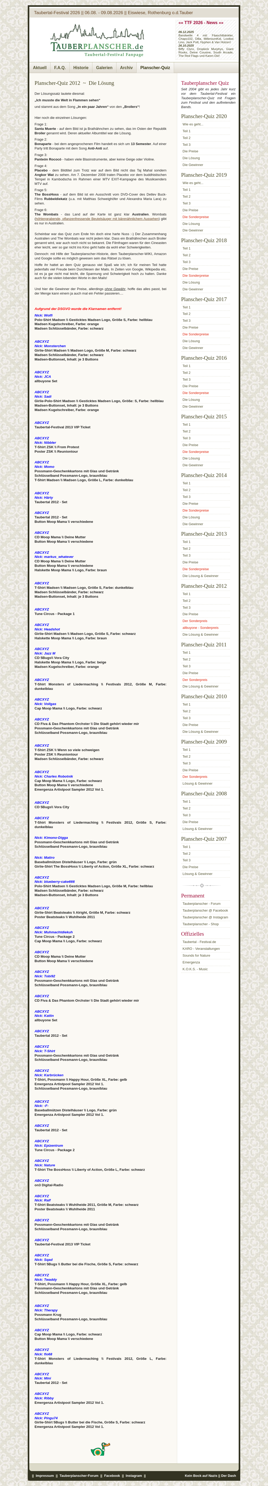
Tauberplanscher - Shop (201, 924)
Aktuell (40, 67)
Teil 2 (187, 138)
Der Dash (228, 1476)
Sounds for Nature (196, 955)
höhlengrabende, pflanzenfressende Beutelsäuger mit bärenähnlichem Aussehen (97, 219)
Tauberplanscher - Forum (202, 904)
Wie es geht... (193, 124)
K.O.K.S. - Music (195, 969)
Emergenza (191, 962)
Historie (80, 67)
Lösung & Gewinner (198, 783)
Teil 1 (187, 131)
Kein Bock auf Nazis (201, 1476)
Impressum (45, 1476)
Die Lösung (191, 158)
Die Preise (190, 151)
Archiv (126, 67)
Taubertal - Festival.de (199, 942)
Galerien (104, 67)
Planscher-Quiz (155, 67)
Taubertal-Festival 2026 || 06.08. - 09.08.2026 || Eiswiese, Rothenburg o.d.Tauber (113, 12)
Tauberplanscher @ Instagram (205, 917)
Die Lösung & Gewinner (201, 576)
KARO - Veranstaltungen (201, 949)
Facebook (112, 1476)
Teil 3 (187, 145)
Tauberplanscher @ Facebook (205, 910)
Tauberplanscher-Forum (79, 1476)
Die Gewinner (193, 165)
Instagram (134, 1476)
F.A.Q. (60, 67)
